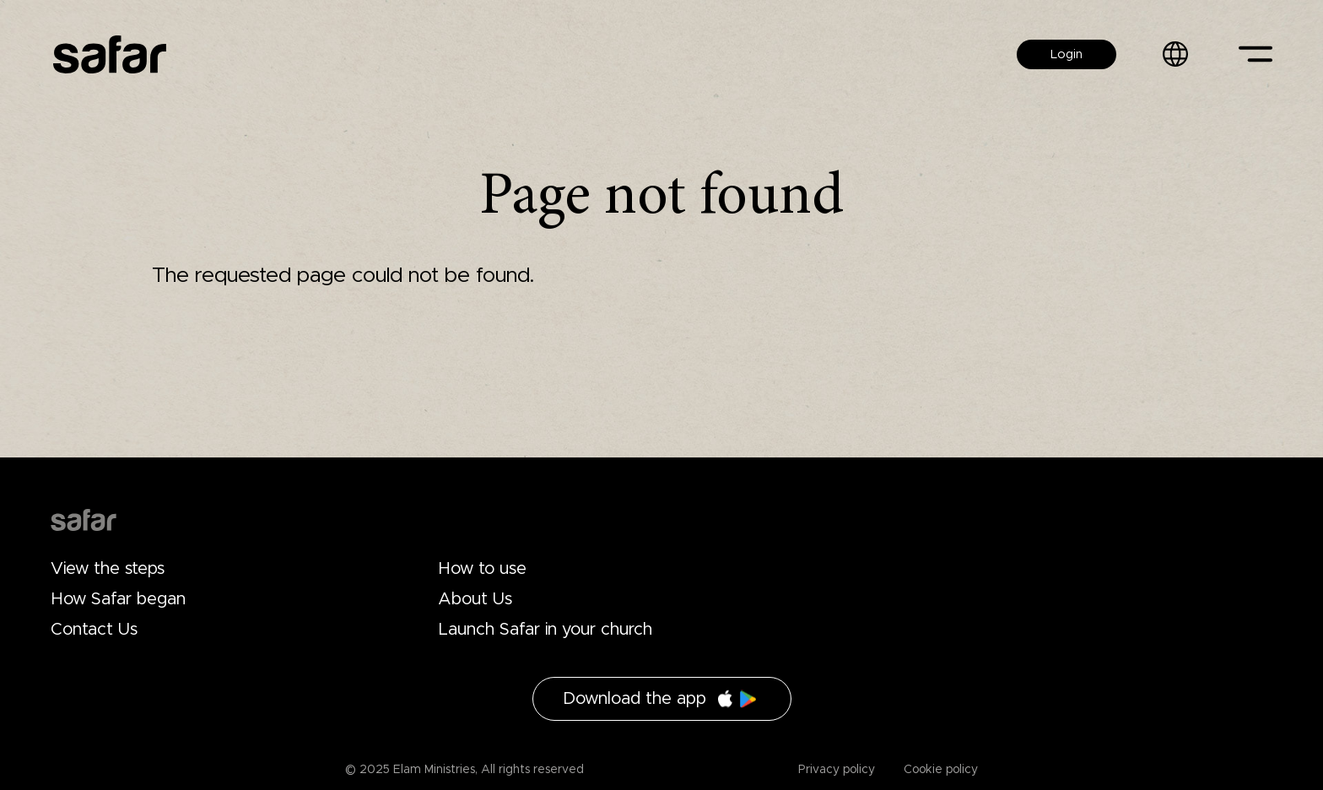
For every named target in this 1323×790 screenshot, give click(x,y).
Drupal (83, 520)
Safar (110, 54)
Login (1066, 54)
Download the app (634, 698)
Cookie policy (939, 770)
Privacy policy (836, 770)
